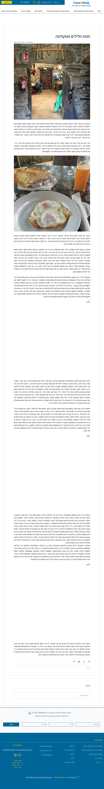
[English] (6, 2)
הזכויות (74, 777)
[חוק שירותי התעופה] (43, 746)
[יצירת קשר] (93, 762)
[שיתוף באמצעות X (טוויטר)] (84, 661)
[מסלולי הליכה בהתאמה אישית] (92, 746)
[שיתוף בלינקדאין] (79, 661)
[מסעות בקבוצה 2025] (92, 754)
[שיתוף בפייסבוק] (89, 661)
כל (77, 777)
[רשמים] (66, 754)
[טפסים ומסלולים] (43, 755)
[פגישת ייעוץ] (92, 758)
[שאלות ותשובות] (46, 2)
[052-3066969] (25, 2)
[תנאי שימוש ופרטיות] (43, 750)
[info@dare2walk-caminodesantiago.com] (17, 750)
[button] (26, 11)
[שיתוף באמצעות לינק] (74, 661)
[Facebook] (15, 755)
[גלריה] (66, 758)
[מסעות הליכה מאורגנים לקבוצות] (92, 750)
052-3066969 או (39, 713)
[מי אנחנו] (56, 2)
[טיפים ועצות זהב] (66, 750)
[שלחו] (11, 725)
